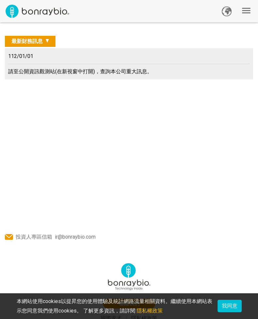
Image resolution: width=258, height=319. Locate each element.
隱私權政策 (150, 311)
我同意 (229, 306)
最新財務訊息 (27, 41)
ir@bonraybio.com (75, 237)
